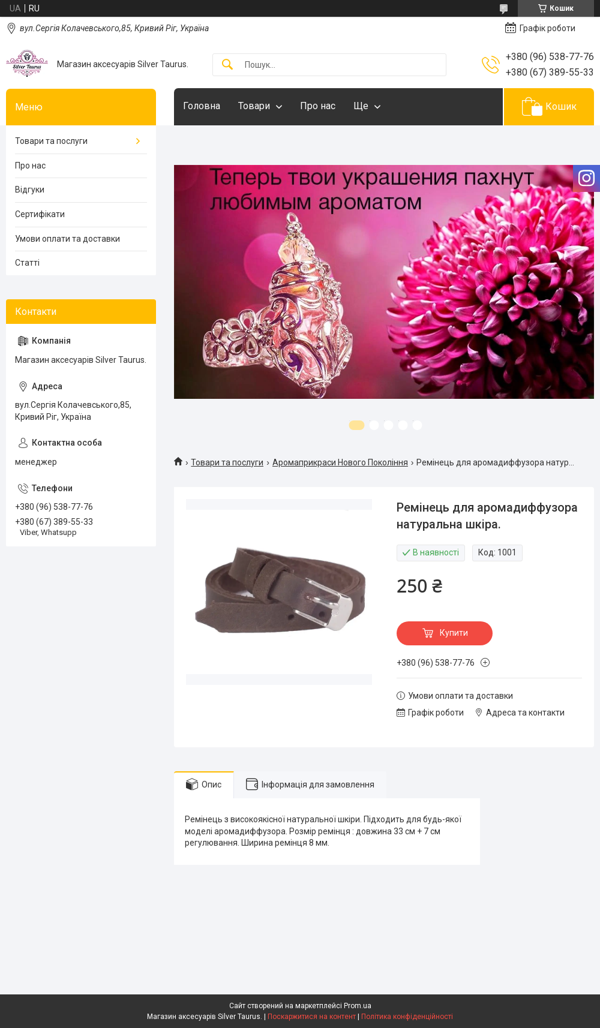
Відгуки (29, 189)
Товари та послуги (227, 462)
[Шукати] (227, 65)
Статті (27, 262)
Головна (201, 106)
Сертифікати (40, 214)
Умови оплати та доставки (67, 239)
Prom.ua (357, 1006)
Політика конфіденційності (407, 1016)
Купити (454, 633)
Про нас (317, 106)
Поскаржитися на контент (312, 1016)
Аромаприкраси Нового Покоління (340, 462)
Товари (254, 106)
